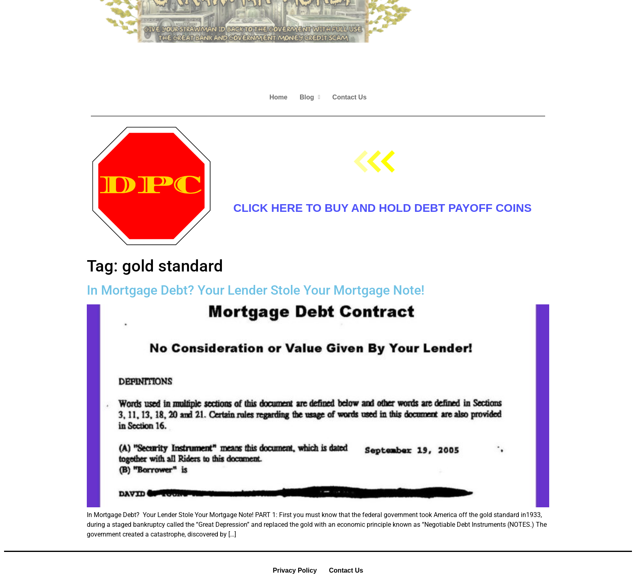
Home (278, 97)
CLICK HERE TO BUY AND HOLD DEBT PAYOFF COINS (382, 208)
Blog (310, 97)
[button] (310, 97)
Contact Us (349, 97)
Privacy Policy (295, 570)
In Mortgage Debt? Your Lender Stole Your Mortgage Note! (255, 290)
